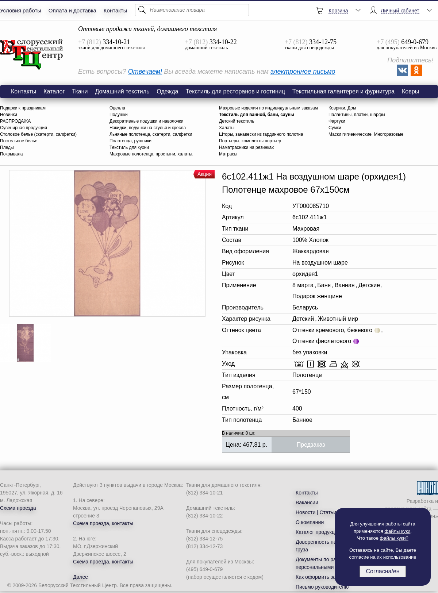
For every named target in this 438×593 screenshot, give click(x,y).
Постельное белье (18, 140)
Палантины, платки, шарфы (356, 114)
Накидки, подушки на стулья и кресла (148, 127)
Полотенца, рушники (130, 140)
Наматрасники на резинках (246, 147)
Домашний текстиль (122, 91)
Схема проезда (18, 508)
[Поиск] (192, 10)
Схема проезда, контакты (103, 523)
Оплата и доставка (72, 10)
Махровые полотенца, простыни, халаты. (151, 154)
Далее (80, 577)
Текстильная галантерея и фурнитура (343, 91)
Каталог (54, 91)
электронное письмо (302, 71)
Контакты (115, 10)
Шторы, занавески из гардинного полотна (261, 134)
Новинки (8, 114)
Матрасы (228, 154)
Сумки (334, 127)
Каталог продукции (318, 532)
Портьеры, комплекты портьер (250, 140)
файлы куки (397, 531)
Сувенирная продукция (23, 127)
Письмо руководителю (322, 587)
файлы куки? (394, 538)
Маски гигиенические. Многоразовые (366, 134)
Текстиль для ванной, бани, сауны (256, 114)
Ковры (410, 91)
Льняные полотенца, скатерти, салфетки (151, 134)
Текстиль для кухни (129, 147)
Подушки (119, 114)
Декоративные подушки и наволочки (146, 121)
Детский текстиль (236, 121)
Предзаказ (311, 445)
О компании (310, 522)
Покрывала (11, 154)
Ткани (80, 91)
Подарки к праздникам (23, 108)
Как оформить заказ (319, 577)
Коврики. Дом (342, 108)
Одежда (167, 91)
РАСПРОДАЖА (15, 121)
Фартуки (336, 121)
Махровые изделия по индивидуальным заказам (268, 108)
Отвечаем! (145, 71)
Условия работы (20, 10)
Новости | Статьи (316, 512)
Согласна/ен (382, 571)
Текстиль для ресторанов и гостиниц (235, 91)
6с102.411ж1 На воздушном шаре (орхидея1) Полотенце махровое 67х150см (32, 54)
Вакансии (307, 502)
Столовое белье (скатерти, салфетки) (38, 134)
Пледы (7, 147)
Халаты (226, 127)
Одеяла (117, 108)
